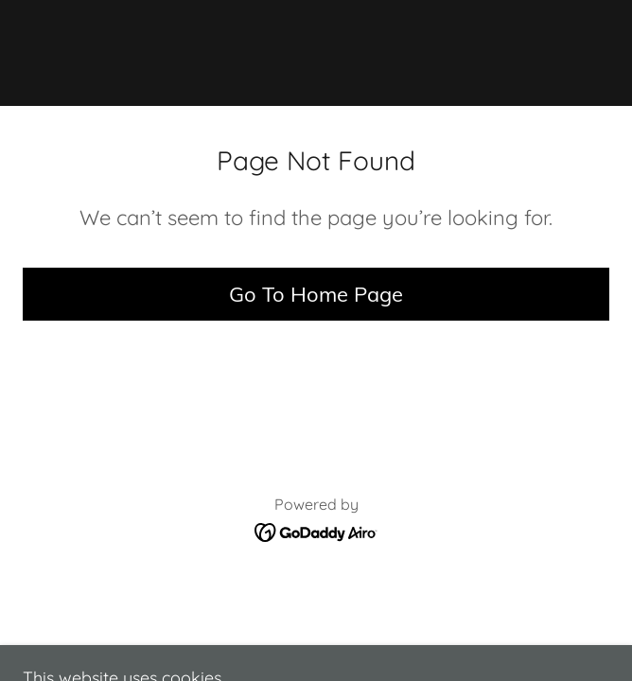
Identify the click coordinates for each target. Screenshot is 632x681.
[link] (316, 53)
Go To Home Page (316, 294)
